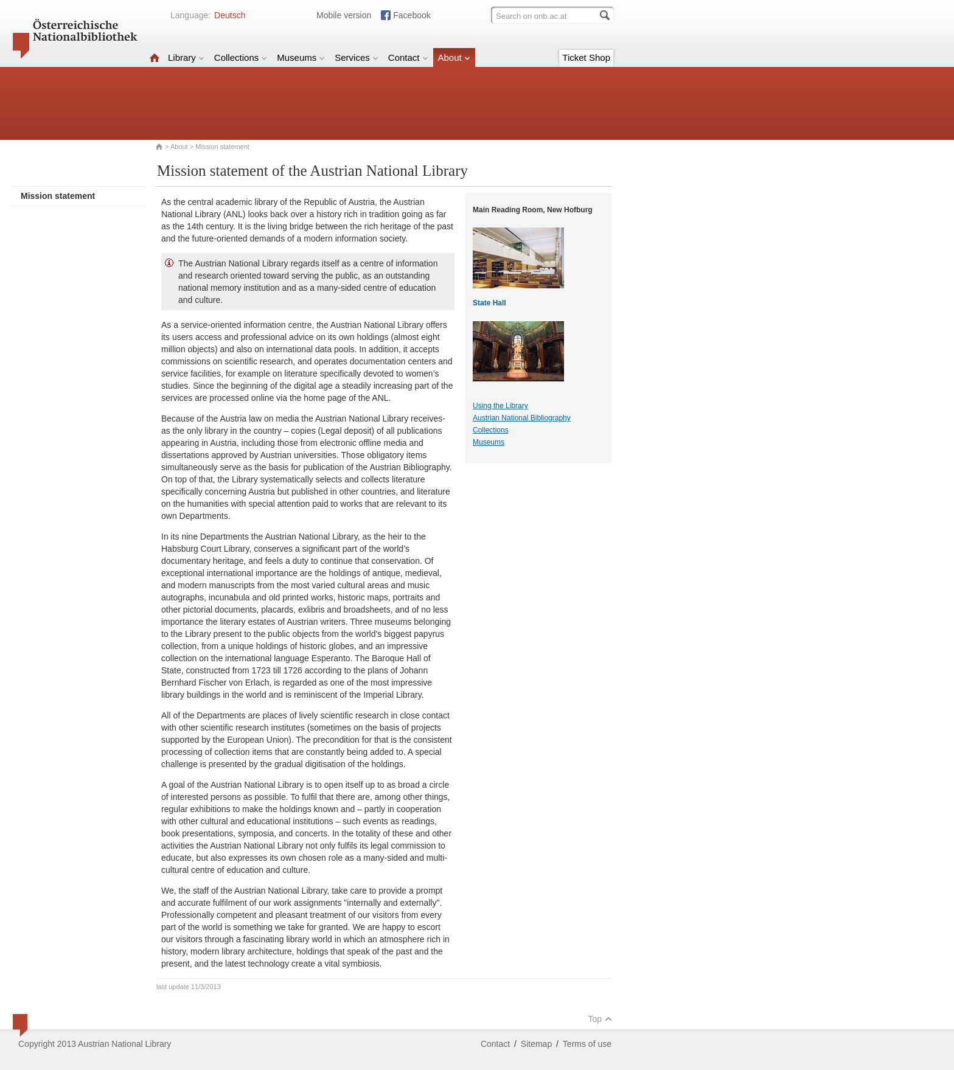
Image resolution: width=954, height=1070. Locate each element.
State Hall (489, 303)
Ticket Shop (586, 57)
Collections (240, 57)
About (454, 57)
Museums (301, 57)
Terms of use (587, 1044)
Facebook (411, 15)
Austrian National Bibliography (522, 418)
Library (186, 57)
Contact (408, 57)
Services (356, 57)
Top (600, 1019)
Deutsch (229, 15)
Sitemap (536, 1044)
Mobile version (343, 15)
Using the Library (500, 405)
